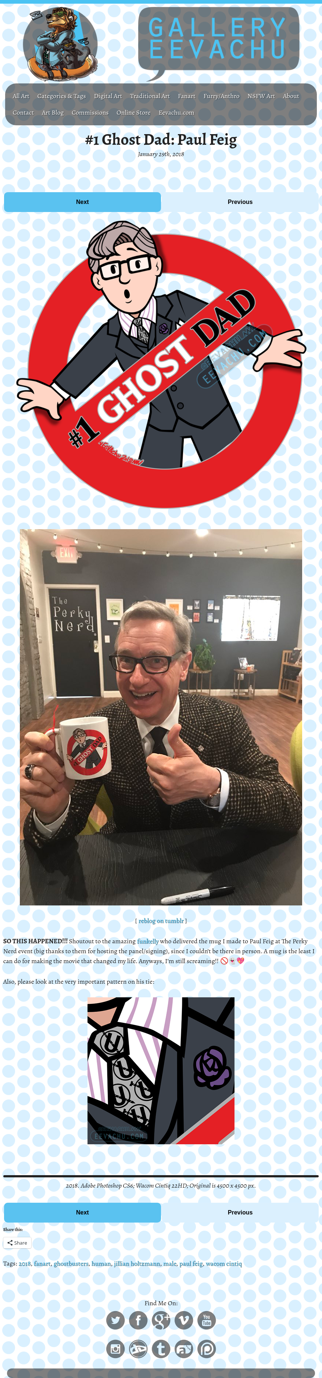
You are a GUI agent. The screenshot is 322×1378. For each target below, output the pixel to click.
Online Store (134, 112)
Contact (23, 112)
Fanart (187, 95)
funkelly (148, 941)
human (101, 1263)
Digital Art (108, 95)
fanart (42, 1263)
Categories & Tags (61, 95)
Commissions (90, 112)
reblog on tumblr (160, 920)
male (169, 1263)
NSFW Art (261, 95)
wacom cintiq (223, 1263)
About (291, 95)
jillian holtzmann (137, 1263)
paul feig (191, 1263)
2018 (24, 1263)
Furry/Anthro (222, 95)
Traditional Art (150, 95)
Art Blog (53, 112)
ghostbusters (70, 1263)
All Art (21, 95)
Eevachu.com (176, 112)
